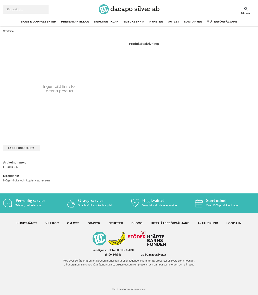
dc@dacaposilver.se (153, 254)
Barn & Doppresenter (38, 21)
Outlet (173, 21)
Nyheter (156, 21)
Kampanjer (193, 21)
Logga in (233, 223)
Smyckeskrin (134, 21)
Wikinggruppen (138, 289)
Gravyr (94, 223)
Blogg (137, 223)
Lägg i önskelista (21, 148)
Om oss (73, 223)
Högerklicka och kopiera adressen (26, 180)
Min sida (245, 13)
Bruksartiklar (106, 21)
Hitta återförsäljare (170, 223)
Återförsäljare (222, 21)
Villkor (52, 223)
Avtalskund (208, 223)
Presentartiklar (75, 21)
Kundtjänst (27, 223)
